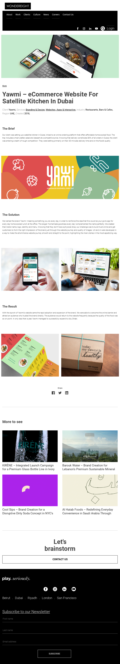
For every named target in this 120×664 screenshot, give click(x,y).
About (9, 14)
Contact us (60, 559)
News (46, 14)
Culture (36, 14)
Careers (56, 14)
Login (110, 28)
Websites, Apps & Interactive (60, 109)
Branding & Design (35, 109)
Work (17, 14)
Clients (27, 14)
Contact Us (68, 14)
